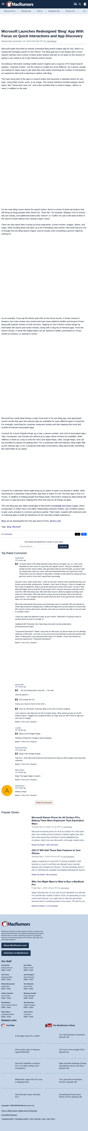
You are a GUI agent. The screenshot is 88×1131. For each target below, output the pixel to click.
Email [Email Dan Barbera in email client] (3, 1007)
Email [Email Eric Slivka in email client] (26, 970)
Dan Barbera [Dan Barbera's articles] (5, 1002)
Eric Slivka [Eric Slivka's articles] (27, 965)
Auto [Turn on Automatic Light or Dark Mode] (44, 1119)
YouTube (10, 1025)
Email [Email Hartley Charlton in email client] (3, 998)
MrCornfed (19, 770)
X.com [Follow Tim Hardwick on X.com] (31, 988)
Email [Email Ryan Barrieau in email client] (26, 1007)
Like (27, 642)
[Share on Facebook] (84, 534)
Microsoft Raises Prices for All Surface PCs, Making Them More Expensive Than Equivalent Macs (58, 820)
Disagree (33, 642)
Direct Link (55, 521)
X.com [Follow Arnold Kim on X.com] (9, 970)
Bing (3, 521)
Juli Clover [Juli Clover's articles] (5, 974)
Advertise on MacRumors (16, 953)
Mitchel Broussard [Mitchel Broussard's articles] (8, 984)
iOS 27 (39, 11)
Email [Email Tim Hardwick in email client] (26, 988)
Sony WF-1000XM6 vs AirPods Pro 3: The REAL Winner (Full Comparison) (27, 1065)
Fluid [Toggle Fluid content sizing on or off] (31, 1119)
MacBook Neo (54, 11)
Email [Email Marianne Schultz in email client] (26, 998)
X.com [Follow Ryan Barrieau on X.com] (31, 1007)
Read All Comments (44, 803)
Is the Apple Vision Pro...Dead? (27, 1036)
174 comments (52, 906)
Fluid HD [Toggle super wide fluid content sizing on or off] (37, 1119)
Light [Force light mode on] (48, 1119)
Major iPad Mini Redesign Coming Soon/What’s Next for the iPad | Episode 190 (72, 1065)
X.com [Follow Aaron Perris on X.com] (31, 1016)
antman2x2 (19, 786)
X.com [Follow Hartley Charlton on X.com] (9, 998)
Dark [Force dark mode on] (52, 1119)
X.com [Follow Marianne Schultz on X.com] (31, 998)
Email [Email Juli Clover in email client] (3, 979)
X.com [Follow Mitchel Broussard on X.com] (9, 988)
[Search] (80, 4)
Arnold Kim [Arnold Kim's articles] (5, 965)
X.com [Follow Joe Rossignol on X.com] (31, 979)
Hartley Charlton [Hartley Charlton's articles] (7, 993)
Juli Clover (52, 41)
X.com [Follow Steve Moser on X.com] (9, 1016)
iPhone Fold (26, 11)
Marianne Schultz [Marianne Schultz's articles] (30, 993)
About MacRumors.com (15, 945)
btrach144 (19, 558)
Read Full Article (38, 845)
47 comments (6, 534)
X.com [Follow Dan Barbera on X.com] (9, 1007)
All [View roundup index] (85, 11)
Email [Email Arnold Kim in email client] (3, 970)
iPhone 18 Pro (9, 11)
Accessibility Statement (9, 1115)
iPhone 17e (70, 11)
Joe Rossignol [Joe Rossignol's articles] (29, 974)
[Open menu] (3, 4)
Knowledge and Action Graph (64, 506)
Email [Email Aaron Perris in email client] (26, 1016)
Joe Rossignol (68, 856)
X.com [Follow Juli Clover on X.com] (9, 979)
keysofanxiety (21, 748)
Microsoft (16, 527)
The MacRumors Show (64, 1025)
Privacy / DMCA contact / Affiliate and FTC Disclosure (19, 1111)
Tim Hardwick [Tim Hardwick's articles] (29, 984)
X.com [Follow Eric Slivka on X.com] (31, 970)
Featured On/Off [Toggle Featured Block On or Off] (7, 1119)
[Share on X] (77, 534)
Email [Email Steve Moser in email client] (3, 1016)
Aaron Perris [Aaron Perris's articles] (28, 1012)
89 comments (51, 875)
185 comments (52, 845)
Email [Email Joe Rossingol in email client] (26, 979)
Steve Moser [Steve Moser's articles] (5, 1012)
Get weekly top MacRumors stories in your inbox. (44, 542)
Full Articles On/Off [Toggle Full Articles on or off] (21, 1119)
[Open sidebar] (85, 4)
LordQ (17, 728)
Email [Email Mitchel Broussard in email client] (3, 988)
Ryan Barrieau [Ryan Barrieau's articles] (29, 1002)
